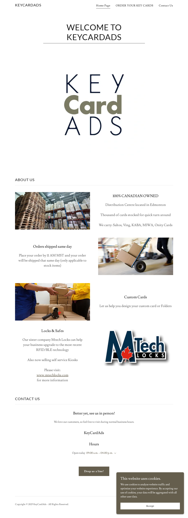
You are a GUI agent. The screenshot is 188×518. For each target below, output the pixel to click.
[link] (28, 5)
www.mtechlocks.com (52, 375)
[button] (114, 453)
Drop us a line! (94, 471)
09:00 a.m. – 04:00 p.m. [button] (99, 453)
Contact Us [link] (166, 5)
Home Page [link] (103, 5)
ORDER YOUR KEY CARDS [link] (134, 5)
